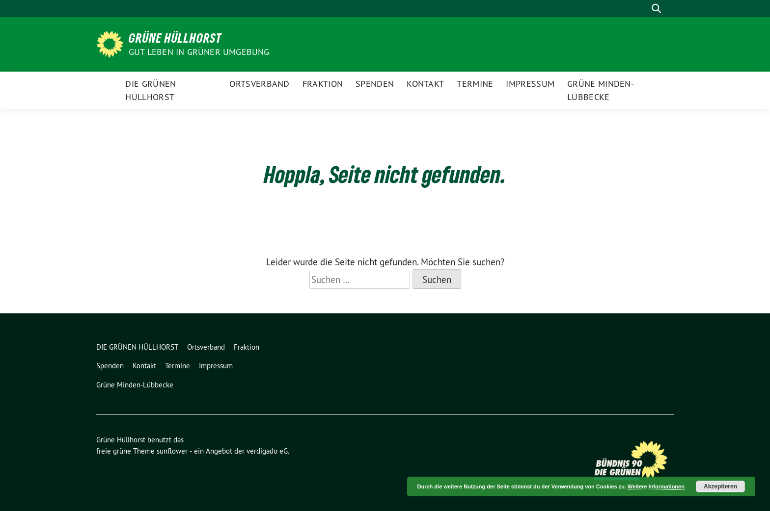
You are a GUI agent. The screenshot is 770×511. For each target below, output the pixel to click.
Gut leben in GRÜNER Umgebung (199, 51)
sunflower (172, 451)
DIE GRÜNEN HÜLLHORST (150, 90)
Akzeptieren (720, 486)
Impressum (530, 83)
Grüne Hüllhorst (175, 37)
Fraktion (322, 83)
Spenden (375, 83)
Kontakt (425, 83)
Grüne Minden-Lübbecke (600, 90)
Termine (475, 83)
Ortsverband (259, 83)
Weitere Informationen (656, 486)
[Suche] (642, 8)
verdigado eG (267, 451)
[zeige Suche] (656, 8)
